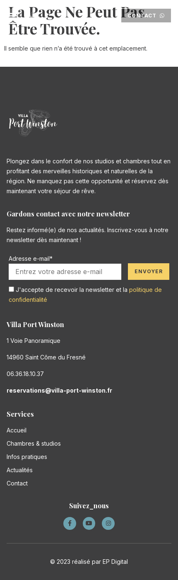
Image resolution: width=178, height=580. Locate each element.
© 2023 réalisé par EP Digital (89, 561)
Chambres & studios (34, 443)
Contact (17, 483)
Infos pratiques (27, 456)
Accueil (16, 430)
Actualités (20, 469)
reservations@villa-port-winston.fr (59, 390)
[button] (13, 15)
